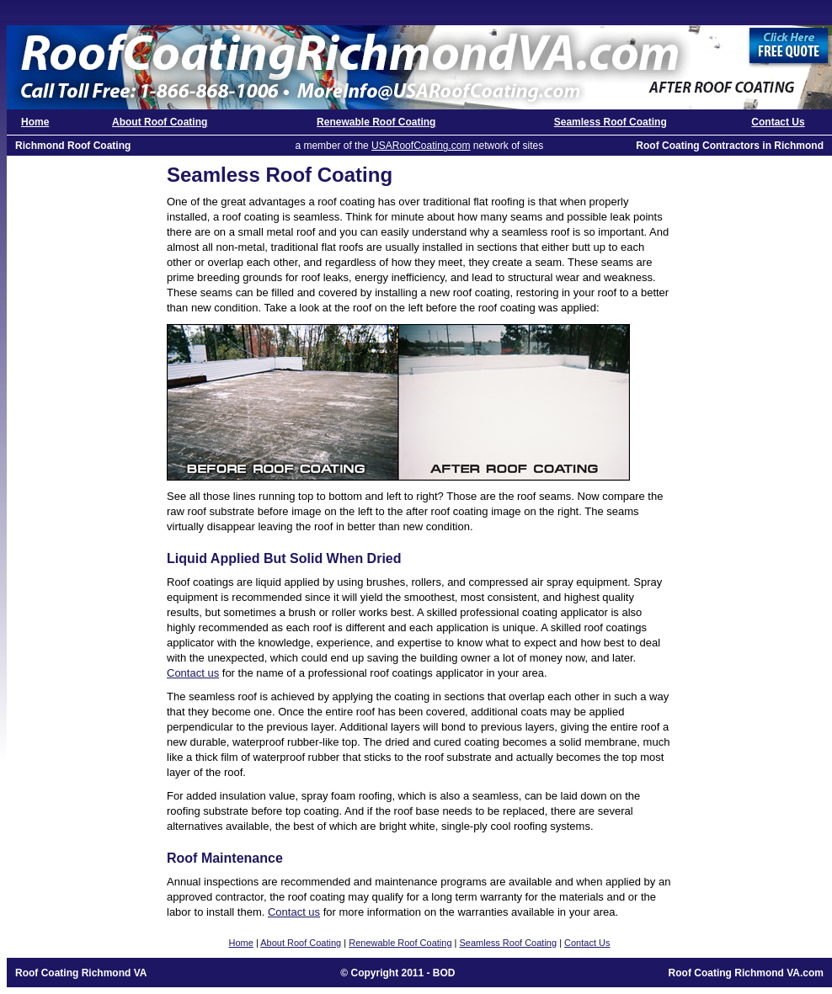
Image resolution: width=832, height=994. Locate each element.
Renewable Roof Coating (376, 122)
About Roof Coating (159, 122)
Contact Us (777, 122)
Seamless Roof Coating (610, 122)
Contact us (193, 673)
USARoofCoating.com (420, 145)
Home (35, 122)
